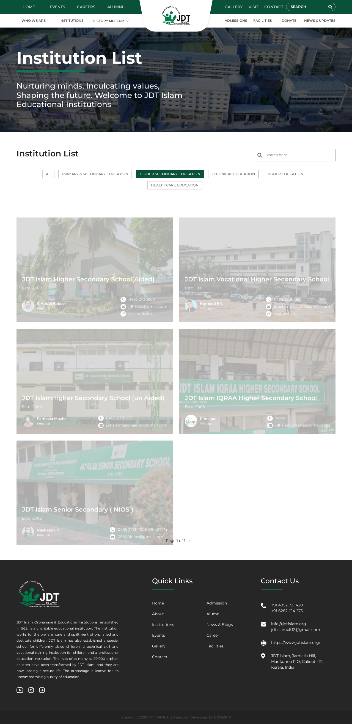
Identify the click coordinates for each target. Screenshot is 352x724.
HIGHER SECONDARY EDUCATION (170, 174)
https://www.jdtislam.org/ (295, 642)
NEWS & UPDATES (320, 20)
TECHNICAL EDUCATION (233, 174)
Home (158, 603)
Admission (217, 603)
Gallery (159, 646)
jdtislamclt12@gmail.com (295, 629)
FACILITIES (262, 20)
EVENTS (57, 7)
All (48, 174)
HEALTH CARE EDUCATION (175, 185)
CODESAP (222, 717)
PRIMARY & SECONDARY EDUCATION (95, 174)
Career (213, 635)
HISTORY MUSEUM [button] (108, 21)
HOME (29, 7)
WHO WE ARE (33, 20)
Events (158, 635)
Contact (159, 656)
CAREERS (86, 7)
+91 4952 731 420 (287, 605)
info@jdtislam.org (288, 623)
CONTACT (273, 7)
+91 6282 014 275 (287, 610)
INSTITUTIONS (71, 20)
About (158, 613)
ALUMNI (115, 7)
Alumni (214, 613)
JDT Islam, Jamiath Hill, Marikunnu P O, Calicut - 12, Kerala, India (297, 661)
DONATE (289, 20)
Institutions (163, 624)
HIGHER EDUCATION (284, 174)
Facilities (215, 646)
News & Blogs (220, 624)
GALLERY (234, 7)
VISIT (253, 7)
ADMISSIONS (236, 20)
